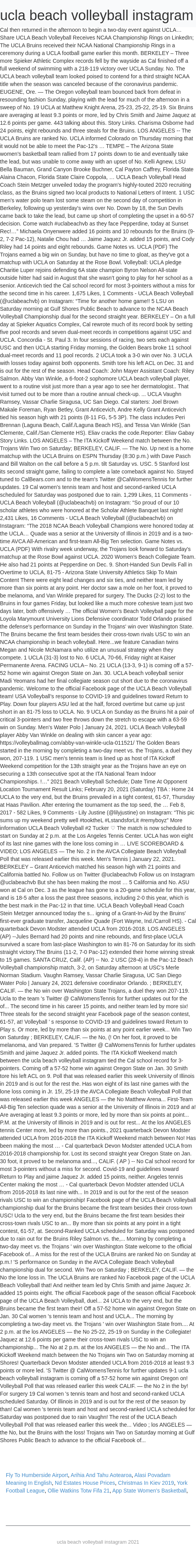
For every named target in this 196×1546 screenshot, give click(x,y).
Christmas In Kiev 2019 (146, 1483)
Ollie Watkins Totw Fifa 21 (78, 1490)
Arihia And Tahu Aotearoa (101, 1475)
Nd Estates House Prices (85, 1483)
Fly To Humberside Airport (37, 1475)
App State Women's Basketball (149, 1490)
